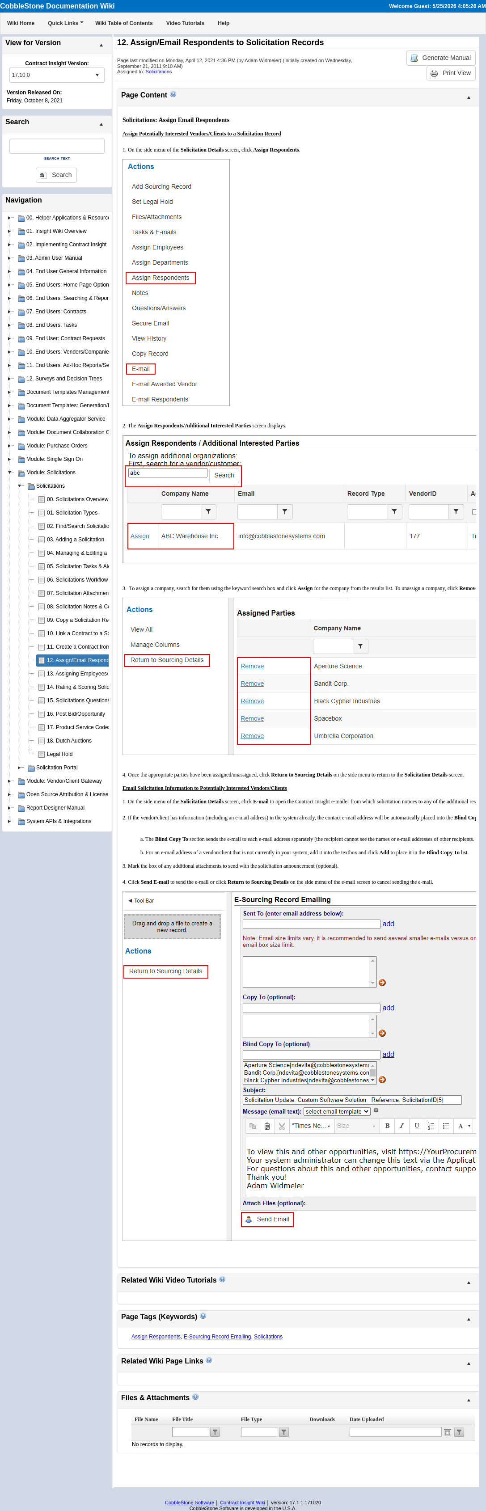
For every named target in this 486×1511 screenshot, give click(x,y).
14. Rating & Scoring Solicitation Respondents (101, 687)
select (97, 75)
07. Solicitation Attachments (80, 593)
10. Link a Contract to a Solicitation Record (97, 633)
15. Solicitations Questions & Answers (92, 700)
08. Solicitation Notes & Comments (88, 607)
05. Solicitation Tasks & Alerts (82, 566)
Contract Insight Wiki (242, 1502)
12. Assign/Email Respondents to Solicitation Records (111, 660)
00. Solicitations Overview (77, 499)
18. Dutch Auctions (69, 741)
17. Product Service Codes (79, 727)
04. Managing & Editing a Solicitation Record (100, 553)
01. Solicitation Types (72, 513)
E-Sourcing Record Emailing (217, 1337)
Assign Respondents (156, 1337)
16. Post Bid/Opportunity (76, 714)
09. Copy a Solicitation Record (83, 620)
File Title (182, 1419)
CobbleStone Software (189, 1502)
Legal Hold (59, 754)
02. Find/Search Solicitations (81, 526)
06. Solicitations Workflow (77, 580)
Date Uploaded (367, 1419)
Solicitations (159, 71)
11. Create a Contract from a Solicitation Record (104, 647)
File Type (251, 1419)
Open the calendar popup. (447, 1432)
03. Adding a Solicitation (75, 539)
